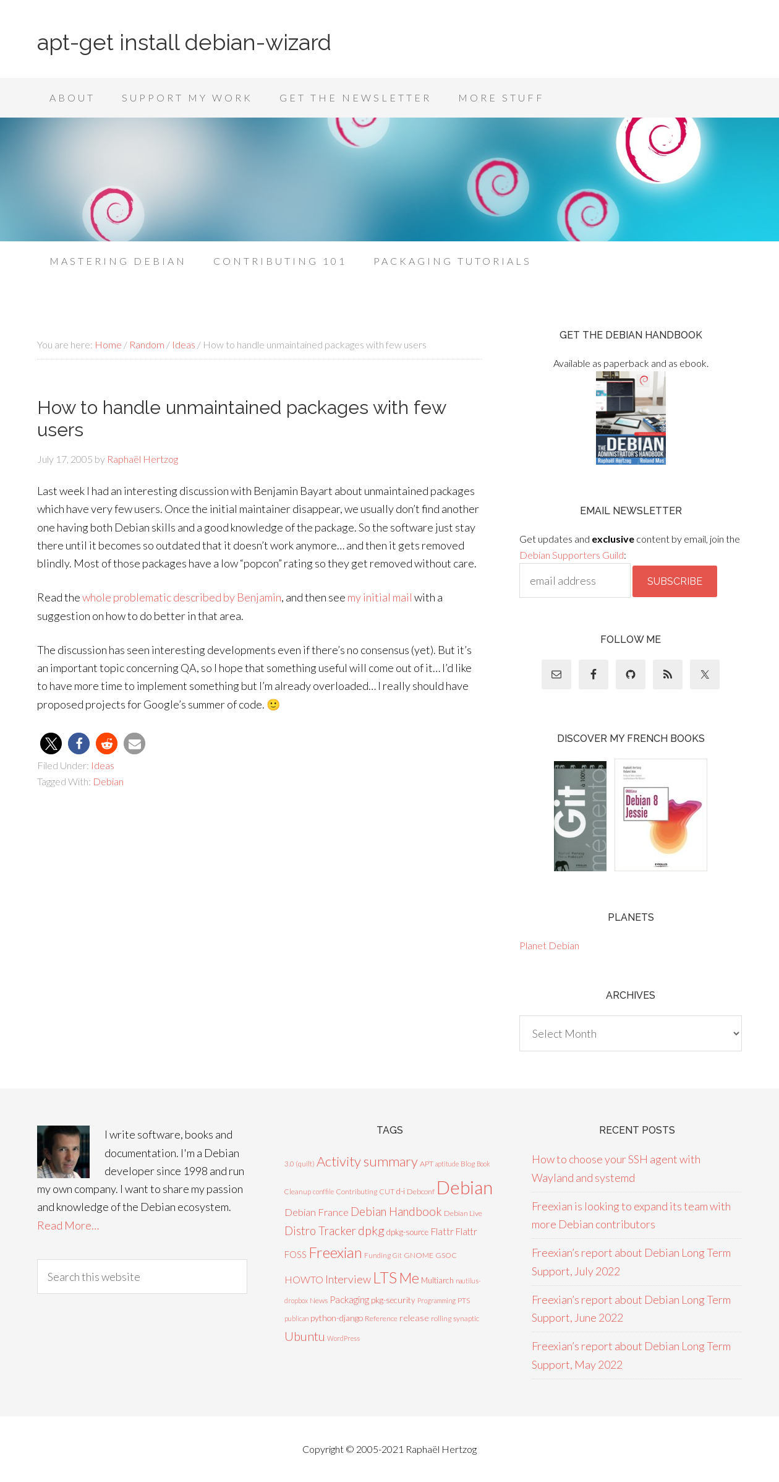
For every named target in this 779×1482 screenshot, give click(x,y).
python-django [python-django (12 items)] (336, 1317)
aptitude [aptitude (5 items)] (447, 1164)
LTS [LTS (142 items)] (385, 1277)
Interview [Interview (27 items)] (348, 1279)
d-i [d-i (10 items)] (400, 1191)
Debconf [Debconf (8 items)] (421, 1191)
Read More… (68, 1225)
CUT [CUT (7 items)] (386, 1191)
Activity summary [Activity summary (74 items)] (367, 1161)
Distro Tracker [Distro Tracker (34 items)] (320, 1231)
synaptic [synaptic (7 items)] (466, 1318)
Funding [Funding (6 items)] (377, 1255)
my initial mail (379, 597)
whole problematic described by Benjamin (181, 597)
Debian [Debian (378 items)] (464, 1187)
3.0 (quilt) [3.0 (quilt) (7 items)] (299, 1163)
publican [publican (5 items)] (296, 1318)
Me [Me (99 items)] (409, 1277)
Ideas (102, 765)
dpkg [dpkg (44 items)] (371, 1230)
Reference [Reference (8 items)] (381, 1318)
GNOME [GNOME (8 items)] (418, 1255)
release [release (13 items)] (414, 1317)
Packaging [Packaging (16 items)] (349, 1299)
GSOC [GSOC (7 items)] (446, 1255)
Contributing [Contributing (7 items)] (356, 1191)
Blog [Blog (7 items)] (468, 1163)
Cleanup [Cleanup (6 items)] (297, 1191)
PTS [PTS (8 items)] (464, 1300)
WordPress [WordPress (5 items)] (343, 1338)
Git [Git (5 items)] (397, 1255)
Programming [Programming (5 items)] (436, 1300)
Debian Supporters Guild (571, 555)
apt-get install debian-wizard (184, 42)
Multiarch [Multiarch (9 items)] (437, 1280)
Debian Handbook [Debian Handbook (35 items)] (396, 1211)
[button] (51, 743)
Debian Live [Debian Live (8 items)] (463, 1213)
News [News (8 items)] (319, 1300)
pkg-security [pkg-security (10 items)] (393, 1300)
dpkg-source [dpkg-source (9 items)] (407, 1232)
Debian (108, 781)
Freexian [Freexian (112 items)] (335, 1252)
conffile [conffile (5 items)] (323, 1191)
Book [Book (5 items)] (483, 1164)
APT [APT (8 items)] (426, 1163)
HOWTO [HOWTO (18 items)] (303, 1279)
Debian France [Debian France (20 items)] (316, 1212)
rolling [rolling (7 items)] (441, 1318)
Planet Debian (549, 945)
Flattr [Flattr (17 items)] (442, 1231)
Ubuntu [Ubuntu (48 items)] (304, 1336)
